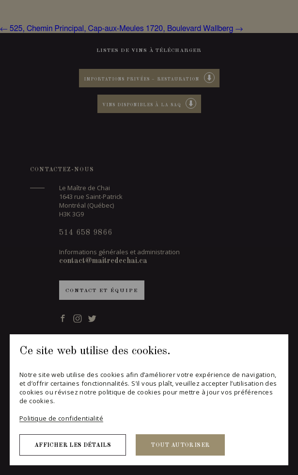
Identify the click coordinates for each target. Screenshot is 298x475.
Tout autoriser (180, 445)
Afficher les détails (72, 445)
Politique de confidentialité (61, 418)
